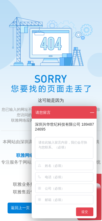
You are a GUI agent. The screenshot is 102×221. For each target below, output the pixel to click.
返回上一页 (20, 208)
